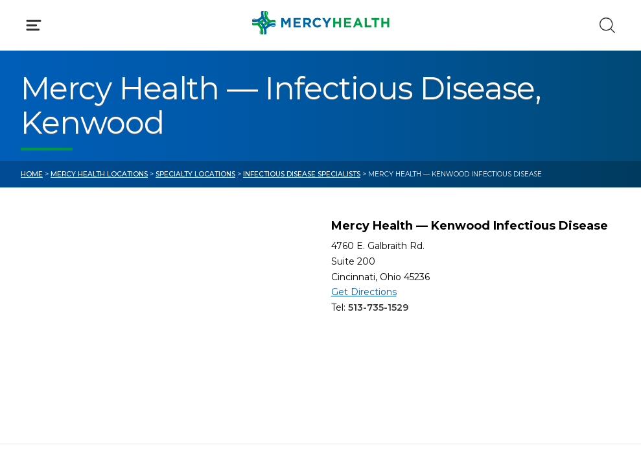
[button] (320, 74)
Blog (354, 284)
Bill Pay (40, 311)
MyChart (364, 311)
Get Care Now (57, 284)
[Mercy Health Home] (28, 23)
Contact (42, 340)
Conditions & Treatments (87, 140)
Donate (361, 340)
